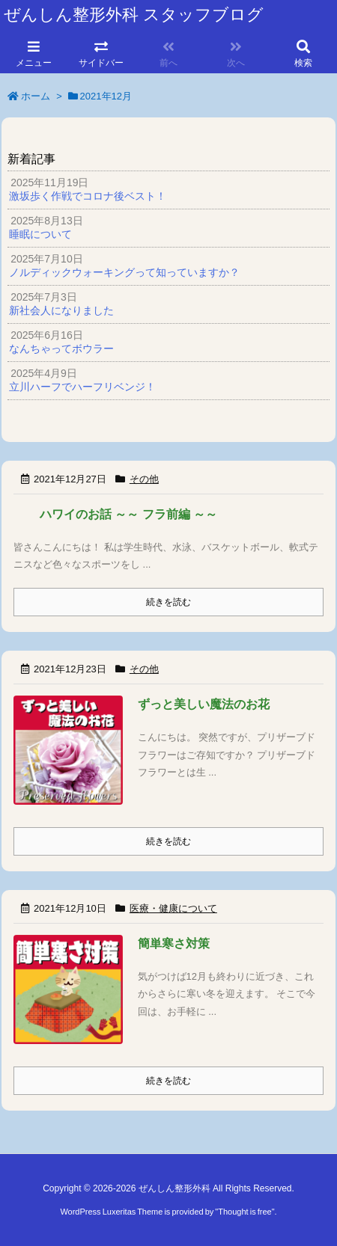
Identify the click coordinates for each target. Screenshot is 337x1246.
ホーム (35, 96)
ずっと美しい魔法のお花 (204, 704)
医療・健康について (173, 908)
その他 (144, 479)
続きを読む (168, 602)
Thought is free (244, 1211)
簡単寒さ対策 (174, 943)
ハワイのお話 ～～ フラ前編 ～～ (128, 514)
